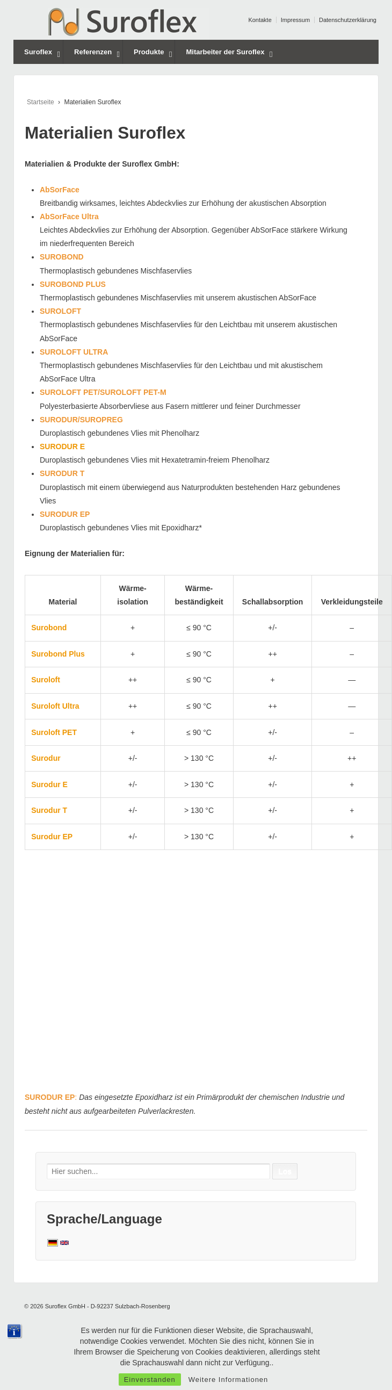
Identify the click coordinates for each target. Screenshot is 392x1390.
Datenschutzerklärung (347, 20)
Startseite (40, 102)
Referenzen (93, 52)
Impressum (295, 20)
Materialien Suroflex (105, 132)
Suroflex (38, 52)
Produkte (149, 52)
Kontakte (259, 20)
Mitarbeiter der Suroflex (225, 52)
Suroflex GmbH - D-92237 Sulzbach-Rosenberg (106, 1306)
